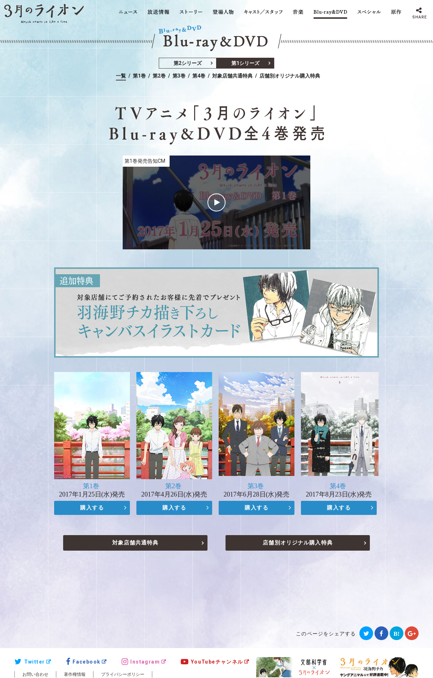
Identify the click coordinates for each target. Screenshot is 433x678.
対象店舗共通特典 (232, 76)
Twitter (29, 662)
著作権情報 (75, 674)
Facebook (83, 662)
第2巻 (159, 76)
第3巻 (178, 76)
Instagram (141, 662)
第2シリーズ (188, 63)
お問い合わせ (35, 674)
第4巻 (198, 76)
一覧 (121, 76)
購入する (92, 507)
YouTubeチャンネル (212, 662)
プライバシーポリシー (122, 674)
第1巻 (139, 76)
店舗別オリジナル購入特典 (289, 76)
